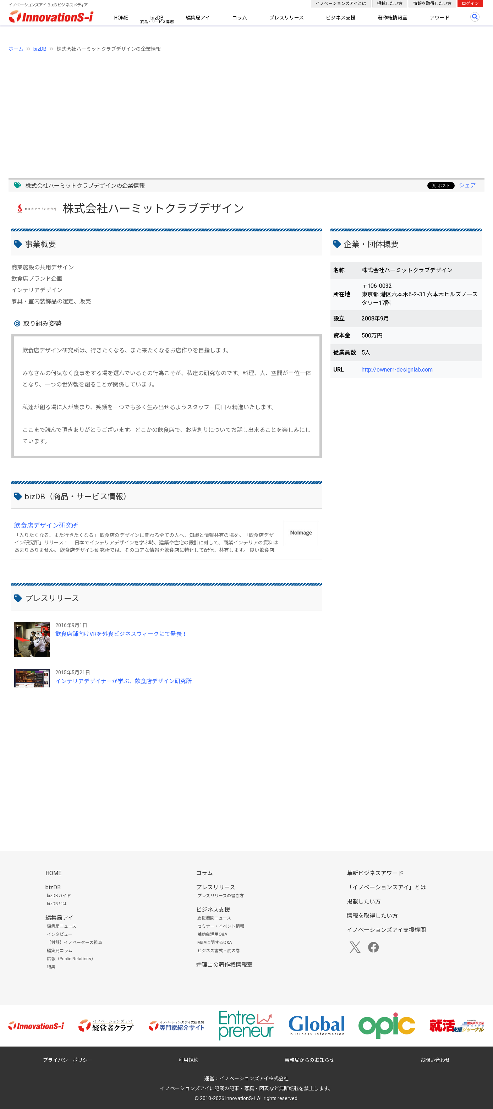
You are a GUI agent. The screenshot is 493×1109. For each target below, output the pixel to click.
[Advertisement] (221, 111)
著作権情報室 (392, 18)
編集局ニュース (61, 926)
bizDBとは (57, 903)
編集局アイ (198, 18)
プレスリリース (286, 18)
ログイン (470, 3)
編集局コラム (59, 950)
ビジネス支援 (341, 18)
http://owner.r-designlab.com (397, 369)
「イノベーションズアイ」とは (386, 887)
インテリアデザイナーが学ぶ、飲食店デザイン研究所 (123, 681)
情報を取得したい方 (432, 3)
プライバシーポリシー (68, 1060)
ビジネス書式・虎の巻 (218, 950)
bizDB (157, 18)
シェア (467, 185)
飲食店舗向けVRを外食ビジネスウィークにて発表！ (121, 634)
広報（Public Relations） (71, 958)
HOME (121, 18)
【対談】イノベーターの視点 (74, 942)
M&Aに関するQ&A (214, 942)
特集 (51, 967)
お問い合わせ (435, 1060)
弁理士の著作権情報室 (224, 964)
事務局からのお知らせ (309, 1060)
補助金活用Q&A (212, 934)
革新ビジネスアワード (375, 873)
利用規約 (188, 1060)
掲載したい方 (389, 3)
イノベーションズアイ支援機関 (386, 930)
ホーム (16, 49)
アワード (440, 18)
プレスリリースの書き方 (220, 895)
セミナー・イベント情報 (220, 926)
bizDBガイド (59, 895)
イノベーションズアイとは (341, 3)
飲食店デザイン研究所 (46, 525)
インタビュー (59, 934)
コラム (239, 18)
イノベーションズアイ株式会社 (254, 1078)
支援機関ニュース (214, 918)
